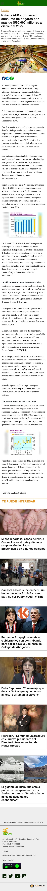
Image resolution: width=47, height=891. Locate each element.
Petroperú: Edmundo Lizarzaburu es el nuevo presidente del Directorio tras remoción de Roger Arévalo (23, 740)
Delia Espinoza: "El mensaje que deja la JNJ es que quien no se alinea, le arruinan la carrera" (22, 691)
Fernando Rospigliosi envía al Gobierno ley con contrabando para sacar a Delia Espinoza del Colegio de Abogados (21, 642)
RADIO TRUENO (10, 822)
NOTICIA (6, 10)
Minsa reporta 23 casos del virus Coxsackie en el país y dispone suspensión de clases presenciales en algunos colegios (23, 543)
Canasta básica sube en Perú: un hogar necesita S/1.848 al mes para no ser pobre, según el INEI (23, 593)
